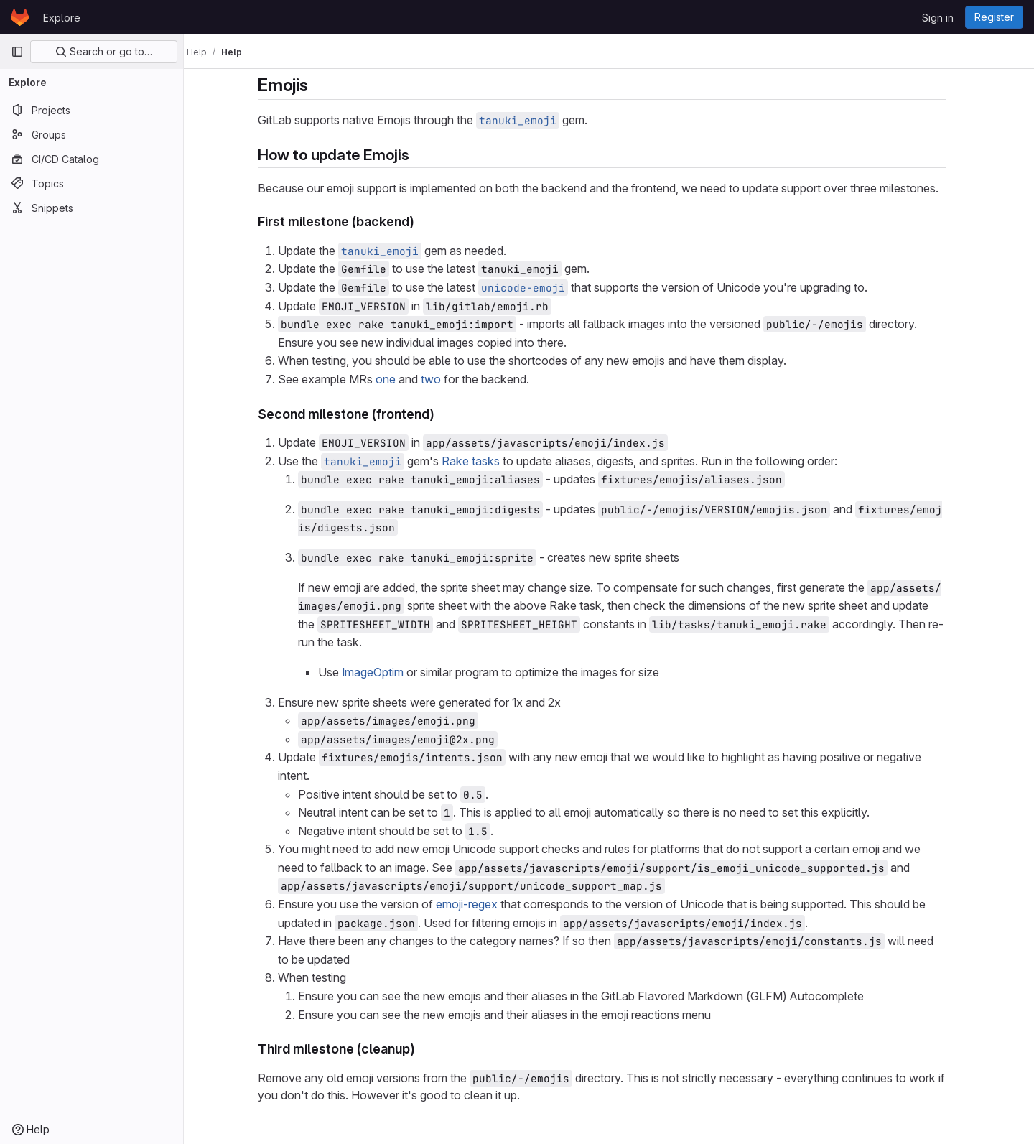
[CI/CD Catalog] (91, 158)
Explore (61, 17)
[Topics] (91, 183)
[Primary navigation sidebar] (17, 51)
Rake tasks (478, 461)
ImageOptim (380, 672)
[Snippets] (91, 207)
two (438, 379)
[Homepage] (20, 17)
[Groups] (91, 134)
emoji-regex (474, 904)
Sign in (938, 17)
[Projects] (91, 109)
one (393, 379)
